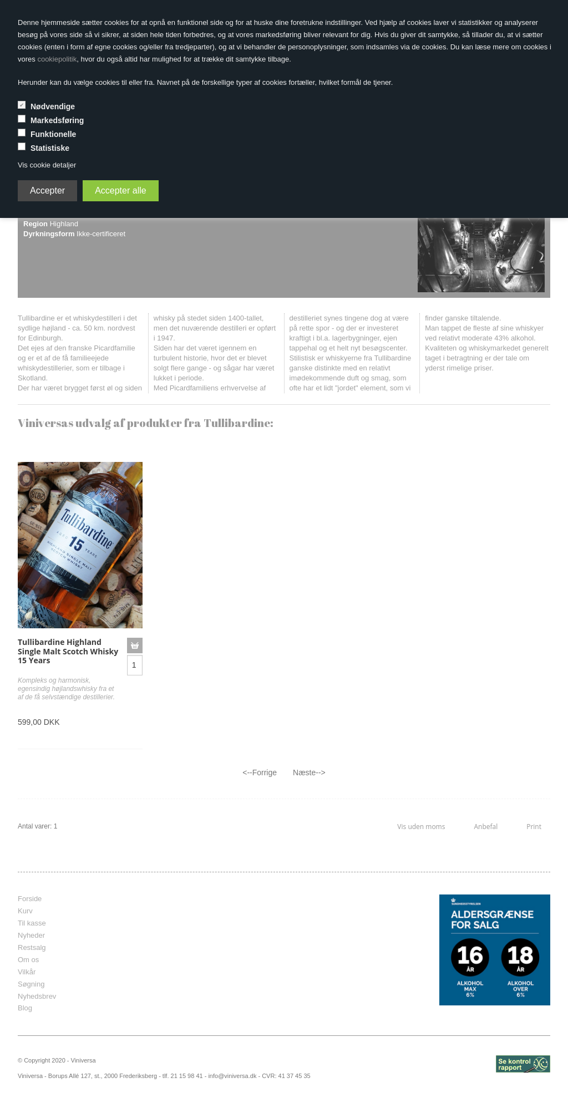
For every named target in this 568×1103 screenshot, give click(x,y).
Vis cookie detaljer (47, 165)
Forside (30, 898)
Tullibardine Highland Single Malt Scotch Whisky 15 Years (68, 651)
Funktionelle (53, 134)
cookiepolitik (57, 59)
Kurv (25, 911)
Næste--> (309, 772)
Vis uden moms (421, 826)
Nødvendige (53, 106)
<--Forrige (259, 772)
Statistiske (50, 148)
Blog (25, 1008)
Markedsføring (57, 120)
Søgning (31, 984)
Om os (28, 959)
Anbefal (486, 826)
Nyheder (31, 935)
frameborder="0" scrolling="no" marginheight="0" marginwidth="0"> (275, 949)
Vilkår (27, 972)
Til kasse (32, 923)
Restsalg (32, 947)
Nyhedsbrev (37, 996)
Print (533, 826)
